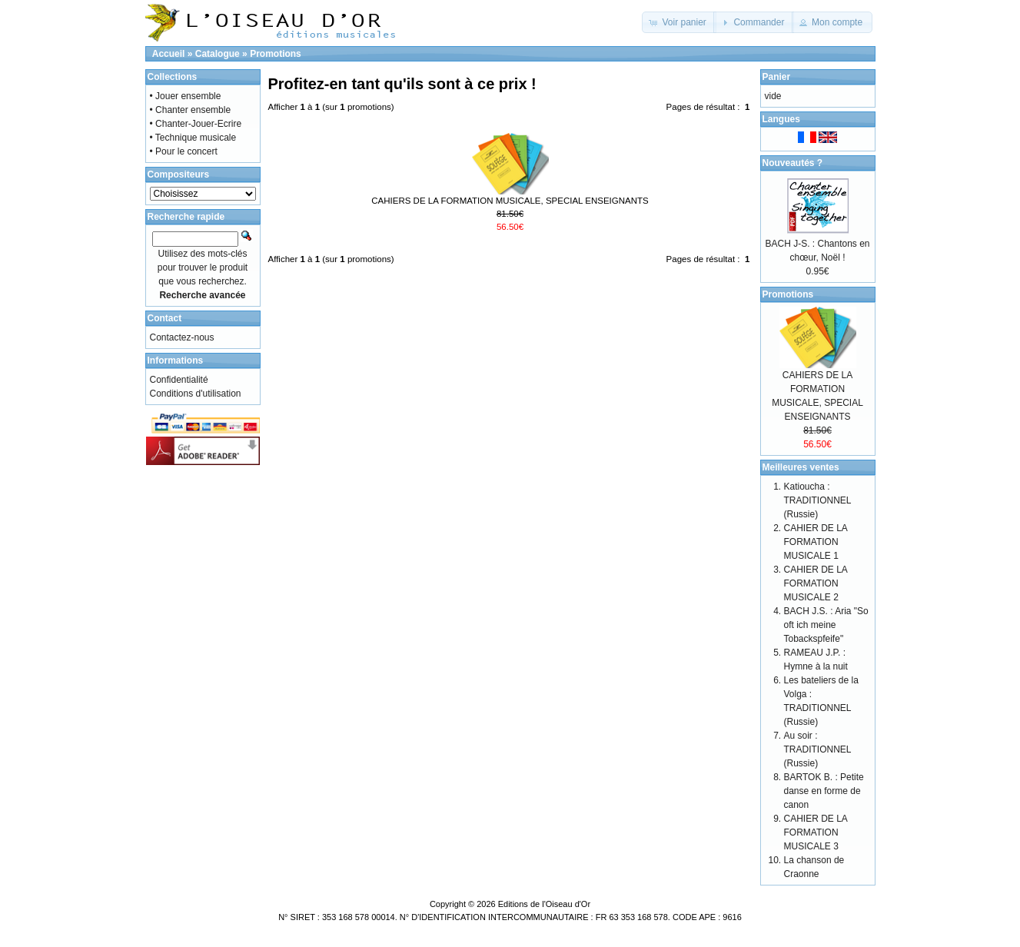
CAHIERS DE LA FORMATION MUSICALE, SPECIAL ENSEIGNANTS (509, 200)
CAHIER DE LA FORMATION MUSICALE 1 (816, 542)
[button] (679, 22)
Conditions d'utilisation (195, 393)
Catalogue (217, 53)
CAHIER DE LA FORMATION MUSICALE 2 (816, 583)
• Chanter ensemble (190, 110)
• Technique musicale (193, 137)
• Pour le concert (184, 151)
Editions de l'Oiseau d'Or (544, 904)
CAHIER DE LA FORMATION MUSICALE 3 (816, 832)
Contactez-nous (182, 337)
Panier (777, 76)
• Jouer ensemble (185, 96)
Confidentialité (179, 379)
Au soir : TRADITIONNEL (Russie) (818, 749)
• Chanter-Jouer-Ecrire (196, 123)
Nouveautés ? (793, 163)
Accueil (168, 53)
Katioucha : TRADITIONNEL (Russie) (818, 500)
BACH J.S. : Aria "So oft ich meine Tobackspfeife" (826, 625)
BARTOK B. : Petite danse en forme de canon (824, 791)
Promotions (275, 53)
